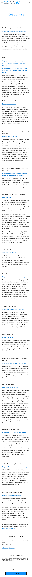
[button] (2, 2)
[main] (16, 14)
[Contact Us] (16, 573)
